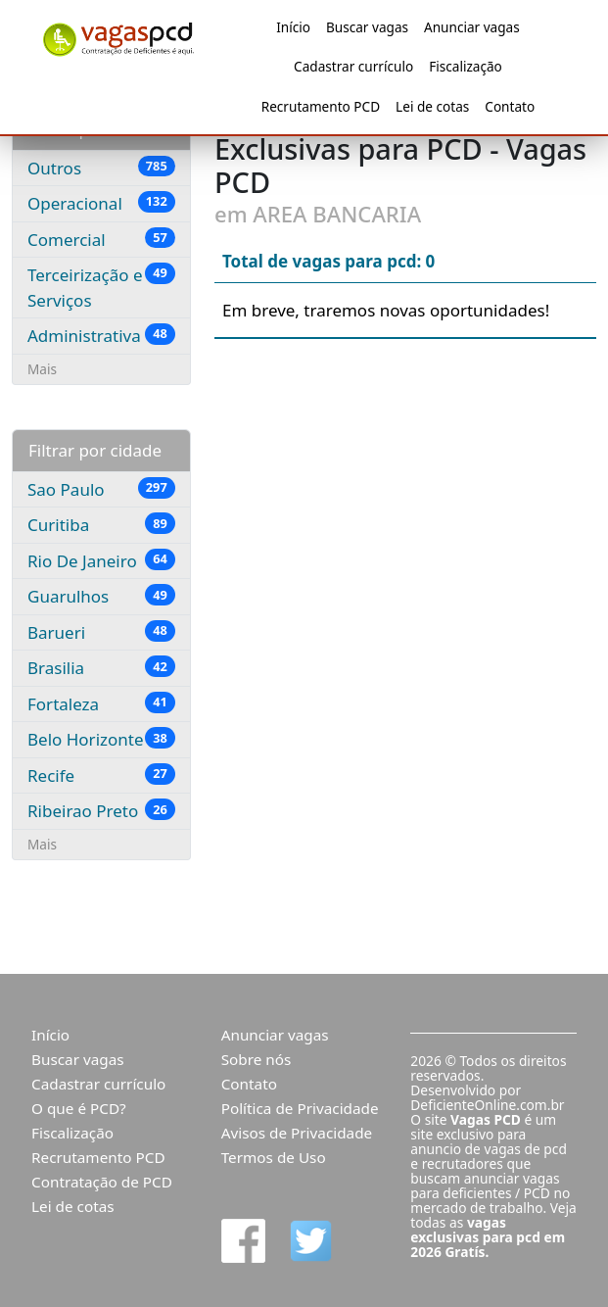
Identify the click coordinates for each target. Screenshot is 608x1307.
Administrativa (101, 335)
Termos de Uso (273, 1157)
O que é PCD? (78, 1108)
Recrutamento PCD (320, 106)
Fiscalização (465, 66)
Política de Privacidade (300, 1108)
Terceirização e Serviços (101, 287)
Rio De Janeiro (101, 560)
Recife (101, 775)
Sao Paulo (101, 489)
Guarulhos (101, 595)
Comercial (101, 239)
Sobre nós (256, 1059)
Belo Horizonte (101, 738)
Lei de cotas (432, 106)
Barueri (101, 632)
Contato (510, 106)
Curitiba (101, 524)
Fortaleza (101, 703)
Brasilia (101, 667)
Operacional (101, 203)
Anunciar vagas (472, 27)
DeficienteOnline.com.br (487, 1104)
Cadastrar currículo (353, 66)
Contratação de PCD (101, 1181)
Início (293, 27)
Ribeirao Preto (101, 810)
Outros (101, 167)
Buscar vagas (367, 27)
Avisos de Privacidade (297, 1132)
